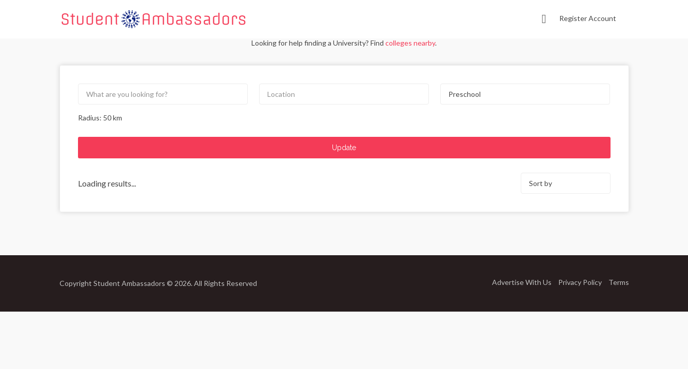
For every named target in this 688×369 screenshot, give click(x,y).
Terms (618, 281)
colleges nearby (410, 42)
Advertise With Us (522, 281)
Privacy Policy (580, 281)
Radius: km (100, 117)
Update (344, 148)
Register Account (587, 18)
